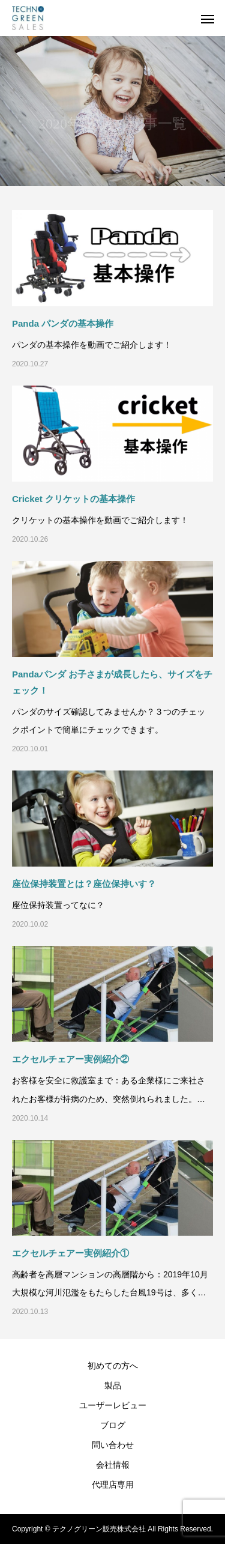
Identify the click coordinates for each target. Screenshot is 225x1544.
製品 (112, 1385)
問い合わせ (113, 1445)
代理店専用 (113, 1484)
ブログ (112, 1425)
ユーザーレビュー (112, 1405)
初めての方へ (113, 1365)
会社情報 (113, 1465)
